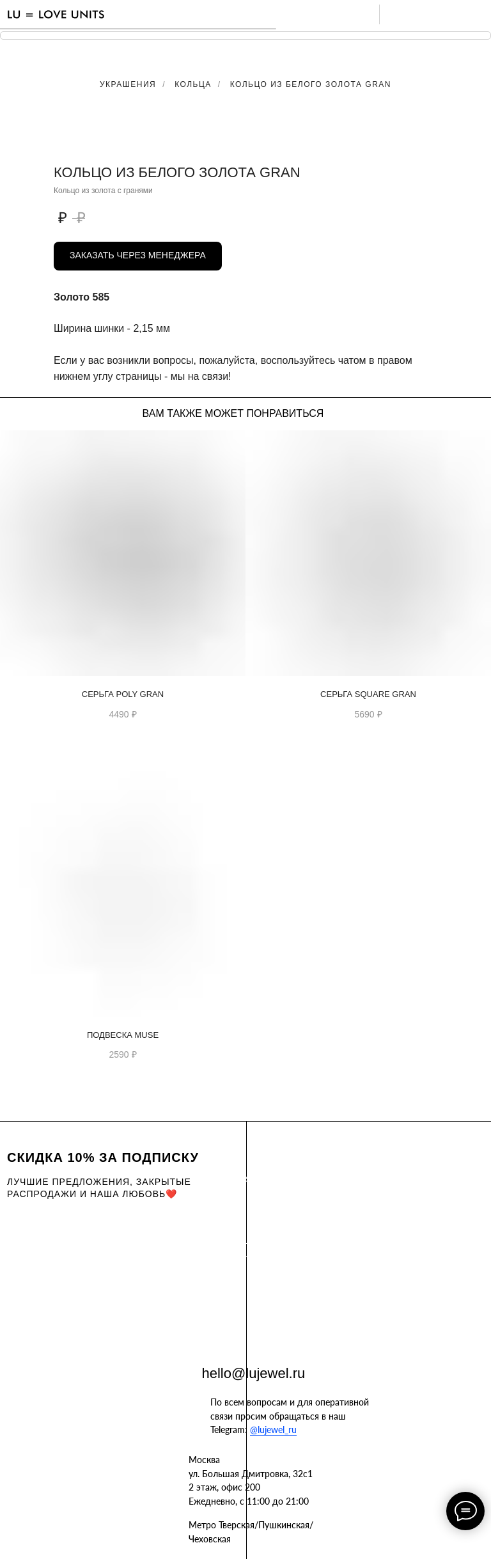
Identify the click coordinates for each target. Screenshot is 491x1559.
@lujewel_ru (273, 1429)
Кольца (193, 84)
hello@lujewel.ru (254, 1373)
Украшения (128, 84)
